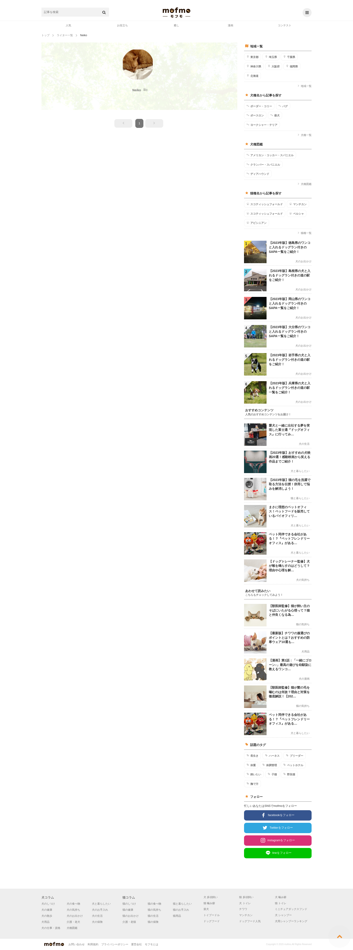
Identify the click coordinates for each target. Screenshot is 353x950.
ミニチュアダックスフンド (291, 909)
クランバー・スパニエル (263, 164)
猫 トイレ (280, 903)
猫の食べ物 (154, 903)
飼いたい (254, 774)
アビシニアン (257, 222)
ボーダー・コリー (259, 106)
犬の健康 (46, 909)
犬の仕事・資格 (50, 928)
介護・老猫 (129, 921)
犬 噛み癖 (280, 897)
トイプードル (212, 915)
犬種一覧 (304, 135)
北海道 (252, 75)
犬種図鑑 (304, 184)
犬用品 (45, 921)
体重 (251, 765)
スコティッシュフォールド (265, 204)
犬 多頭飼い (211, 897)
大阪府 (274, 66)
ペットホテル (293, 765)
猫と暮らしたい (182, 903)
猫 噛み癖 (209, 903)
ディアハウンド (258, 173)
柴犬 (275, 115)
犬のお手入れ (100, 909)
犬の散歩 (46, 915)
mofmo (176, 12)
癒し (176, 25)
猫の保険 (153, 921)
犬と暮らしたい (101, 903)
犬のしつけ (48, 903)
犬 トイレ (245, 903)
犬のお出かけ (75, 915)
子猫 (272, 774)
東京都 (252, 57)
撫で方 (252, 783)
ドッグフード (212, 921)
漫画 (230, 25)
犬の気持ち (73, 909)
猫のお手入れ (181, 909)
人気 (68, 25)
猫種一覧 (304, 233)
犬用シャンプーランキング (291, 921)
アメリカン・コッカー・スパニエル (270, 155)
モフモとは (151, 944)
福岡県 (292, 66)
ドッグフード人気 (250, 921)
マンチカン (298, 204)
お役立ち (122, 25)
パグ (283, 106)
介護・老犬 (73, 921)
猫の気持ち (154, 909)
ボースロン (255, 115)
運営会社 (136, 944)
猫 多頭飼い (246, 897)
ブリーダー (294, 755)
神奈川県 (254, 66)
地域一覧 (304, 86)
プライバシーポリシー (114, 944)
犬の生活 (97, 915)
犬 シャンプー (283, 915)
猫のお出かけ (130, 915)
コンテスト (284, 25)
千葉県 (289, 57)
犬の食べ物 (73, 903)
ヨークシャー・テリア (262, 124)
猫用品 (177, 915)
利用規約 (93, 944)
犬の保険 (97, 921)
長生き (252, 755)
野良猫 (289, 774)
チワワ (243, 909)
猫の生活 (153, 915)
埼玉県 (271, 57)
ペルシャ (296, 213)
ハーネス (272, 755)
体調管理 (269, 765)
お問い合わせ (76, 944)
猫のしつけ (129, 903)
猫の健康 (127, 909)
